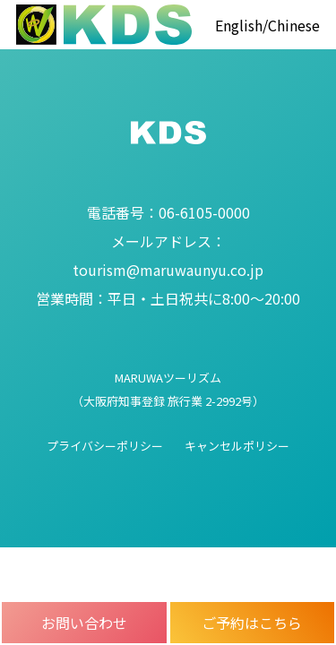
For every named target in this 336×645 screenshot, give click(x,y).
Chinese (294, 25)
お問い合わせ (84, 622)
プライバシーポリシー (105, 445)
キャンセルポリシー (237, 445)
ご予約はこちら (252, 622)
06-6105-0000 (168, 212)
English (239, 25)
